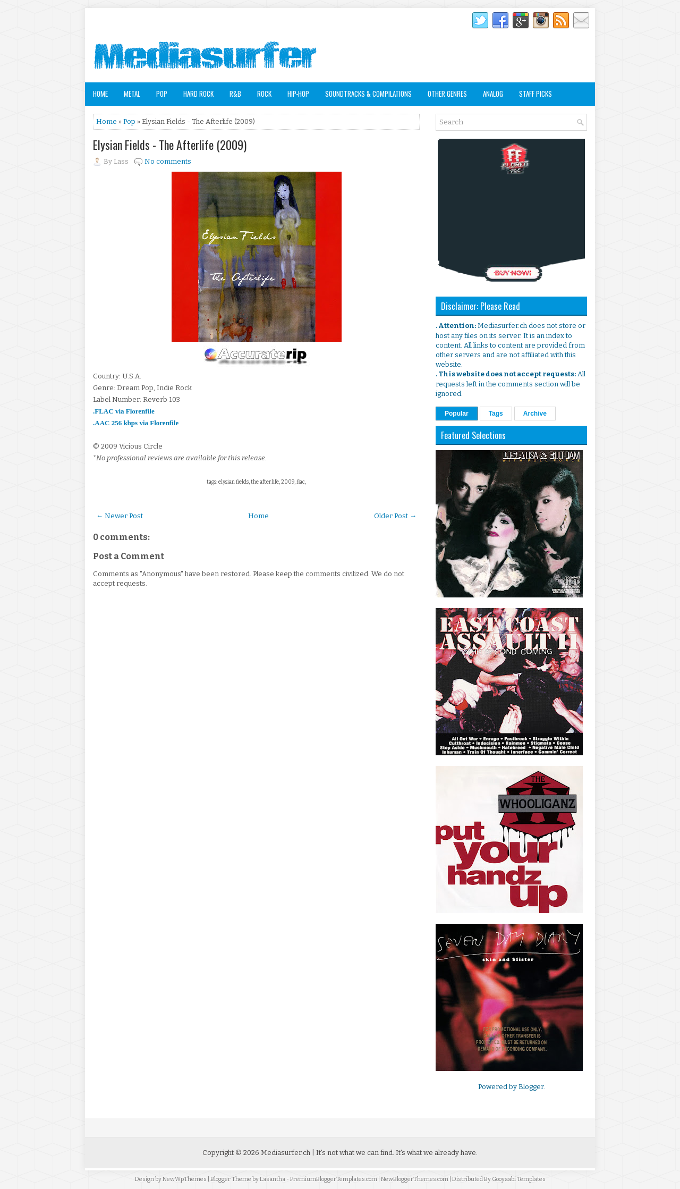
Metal (132, 93)
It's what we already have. (437, 1153)
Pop (161, 93)
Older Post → (395, 516)
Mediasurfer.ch (285, 1153)
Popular (457, 413)
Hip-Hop (298, 93)
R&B (235, 93)
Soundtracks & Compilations (368, 93)
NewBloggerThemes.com (414, 1179)
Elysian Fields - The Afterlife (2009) (169, 144)
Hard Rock (198, 93)
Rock (264, 93)
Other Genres (447, 93)
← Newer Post (119, 516)
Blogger (530, 1087)
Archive (535, 413)
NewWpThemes (185, 1179)
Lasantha (272, 1179)
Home (100, 93)
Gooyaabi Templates (519, 1179)
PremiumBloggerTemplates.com (333, 1179)
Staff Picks (535, 93)
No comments (167, 161)
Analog (493, 93)
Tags (496, 413)
